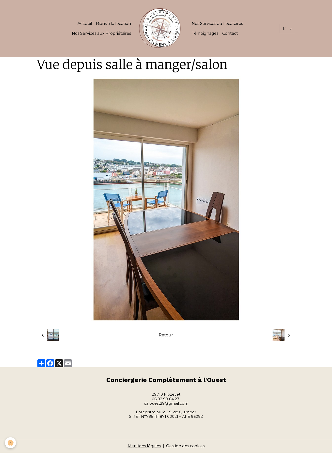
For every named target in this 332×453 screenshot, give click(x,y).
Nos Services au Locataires (217, 23)
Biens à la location (113, 23)
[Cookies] (10, 442)
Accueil (85, 23)
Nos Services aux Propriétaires (101, 33)
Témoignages (205, 33)
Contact (230, 33)
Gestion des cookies (185, 446)
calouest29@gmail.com (166, 403)
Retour (166, 335)
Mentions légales (144, 446)
